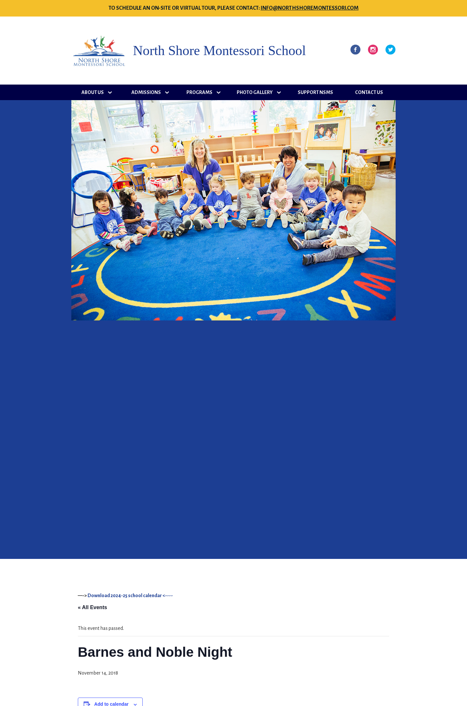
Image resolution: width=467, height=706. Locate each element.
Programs (199, 92)
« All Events (92, 607)
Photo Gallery (255, 92)
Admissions (146, 92)
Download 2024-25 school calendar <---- (130, 595)
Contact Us (369, 92)
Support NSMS (315, 92)
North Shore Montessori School (219, 50)
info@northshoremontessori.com (310, 8)
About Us (92, 92)
